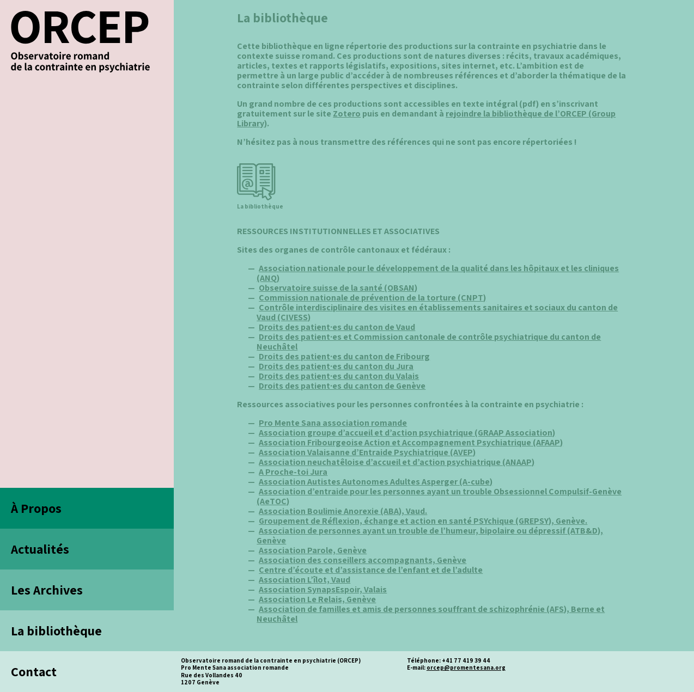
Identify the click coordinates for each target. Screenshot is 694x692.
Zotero (347, 113)
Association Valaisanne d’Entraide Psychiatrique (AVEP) (367, 452)
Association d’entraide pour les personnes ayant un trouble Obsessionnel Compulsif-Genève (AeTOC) (439, 496)
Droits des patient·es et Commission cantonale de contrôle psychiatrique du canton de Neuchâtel (429, 341)
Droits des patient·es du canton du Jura (336, 366)
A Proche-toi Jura (293, 471)
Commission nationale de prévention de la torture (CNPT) (372, 297)
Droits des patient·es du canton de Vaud (337, 327)
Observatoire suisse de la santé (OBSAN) (338, 287)
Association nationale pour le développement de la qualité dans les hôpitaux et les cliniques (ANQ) (438, 273)
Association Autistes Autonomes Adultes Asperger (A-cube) (375, 481)
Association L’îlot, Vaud (304, 579)
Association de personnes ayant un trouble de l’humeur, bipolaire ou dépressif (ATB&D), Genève (430, 535)
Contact (34, 671)
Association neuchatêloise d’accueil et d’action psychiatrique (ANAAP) (396, 462)
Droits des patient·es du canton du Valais (339, 376)
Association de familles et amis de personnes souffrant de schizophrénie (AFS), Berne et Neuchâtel (431, 613)
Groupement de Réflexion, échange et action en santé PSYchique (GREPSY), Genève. (423, 520)
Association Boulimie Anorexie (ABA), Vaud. (343, 511)
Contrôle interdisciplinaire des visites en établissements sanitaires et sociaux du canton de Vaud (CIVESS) (437, 312)
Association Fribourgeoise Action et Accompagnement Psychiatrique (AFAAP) (411, 442)
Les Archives (47, 589)
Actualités (40, 549)
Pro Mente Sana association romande (333, 422)
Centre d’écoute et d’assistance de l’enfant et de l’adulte (371, 569)
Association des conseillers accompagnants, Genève (362, 560)
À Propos (36, 508)
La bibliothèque (56, 630)
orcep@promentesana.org (466, 667)
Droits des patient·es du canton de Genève (342, 385)
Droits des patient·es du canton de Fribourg (344, 356)
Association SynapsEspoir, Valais (323, 589)
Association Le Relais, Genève (317, 599)
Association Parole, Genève (313, 550)
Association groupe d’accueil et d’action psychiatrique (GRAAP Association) (407, 432)
